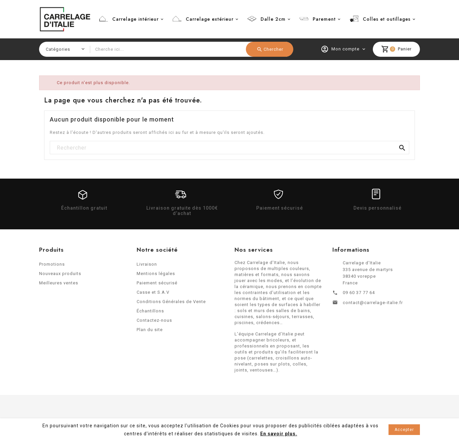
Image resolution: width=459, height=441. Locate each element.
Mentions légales (156, 275)
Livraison (147, 266)
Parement (324, 19)
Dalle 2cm (273, 19)
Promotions (52, 266)
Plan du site (150, 331)
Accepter (404, 429)
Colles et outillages (387, 19)
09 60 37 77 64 (359, 294)
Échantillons (150, 312)
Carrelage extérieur (210, 19)
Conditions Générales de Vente (171, 303)
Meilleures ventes (58, 284)
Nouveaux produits (60, 275)
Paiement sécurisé (157, 284)
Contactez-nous (154, 322)
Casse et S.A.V (153, 294)
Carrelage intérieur (135, 19)
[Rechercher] (229, 148)
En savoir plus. (278, 433)
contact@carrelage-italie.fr (373, 304)
